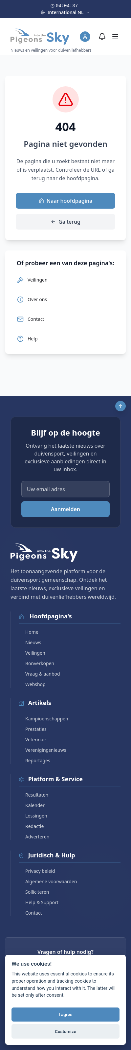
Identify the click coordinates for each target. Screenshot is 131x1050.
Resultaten (33, 795)
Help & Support (38, 902)
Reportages (34, 760)
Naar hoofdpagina (65, 200)
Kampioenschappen (43, 718)
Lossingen (33, 816)
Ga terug (65, 221)
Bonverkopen (36, 663)
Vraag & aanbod (39, 674)
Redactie (31, 826)
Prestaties (33, 729)
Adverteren (34, 837)
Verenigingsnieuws (42, 750)
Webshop (32, 684)
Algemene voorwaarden (48, 881)
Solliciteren (34, 892)
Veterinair (32, 739)
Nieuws (30, 642)
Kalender (32, 805)
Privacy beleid (37, 871)
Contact (30, 913)
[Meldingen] (102, 37)
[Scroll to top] (120, 406)
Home (28, 632)
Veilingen (32, 653)
